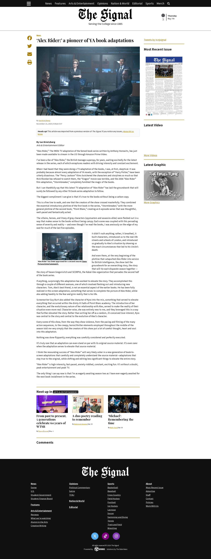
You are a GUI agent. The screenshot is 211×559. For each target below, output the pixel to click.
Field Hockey (114, 498)
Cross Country (114, 494)
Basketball (113, 487)
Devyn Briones (43, 431)
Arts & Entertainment (81, 3)
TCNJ (71, 494)
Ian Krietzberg (44, 120)
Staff (148, 494)
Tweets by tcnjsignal (155, 39)
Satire (72, 491)
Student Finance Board (41, 498)
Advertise (150, 491)
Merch (160, 3)
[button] (29, 3)
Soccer (111, 513)
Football (112, 502)
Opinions (102, 3)
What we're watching (41, 518)
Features (60, 3)
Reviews (35, 514)
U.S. (32, 491)
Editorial (137, 3)
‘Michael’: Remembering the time (120, 419)
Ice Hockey (113, 505)
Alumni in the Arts (39, 521)
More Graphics (152, 202)
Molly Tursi (113, 427)
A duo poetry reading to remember (87, 417)
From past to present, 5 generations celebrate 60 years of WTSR (51, 421)
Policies (149, 502)
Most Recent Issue (154, 487)
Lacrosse (112, 509)
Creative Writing (38, 525)
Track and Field (115, 524)
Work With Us (152, 505)
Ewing (34, 487)
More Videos (150, 155)
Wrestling (112, 528)
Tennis (111, 520)
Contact (149, 498)
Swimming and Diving (118, 517)
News (48, 3)
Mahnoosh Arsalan (80, 424)
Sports (149, 3)
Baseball (112, 491)
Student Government (41, 494)
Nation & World (120, 3)
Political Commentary (79, 487)
